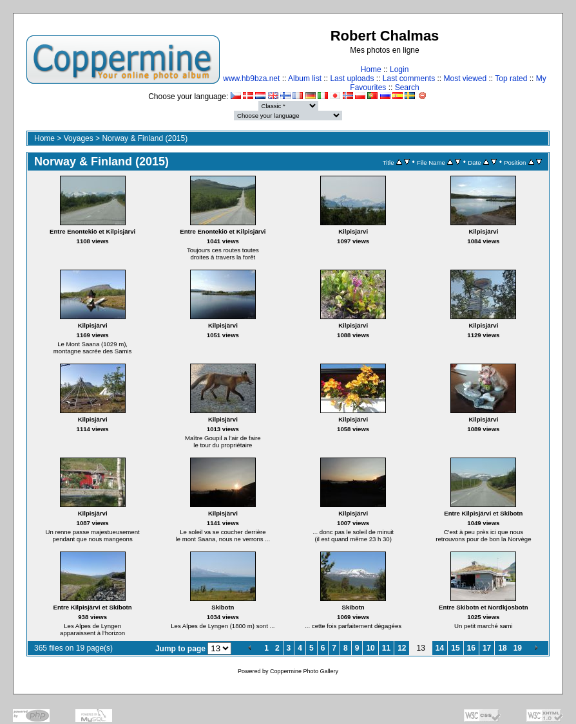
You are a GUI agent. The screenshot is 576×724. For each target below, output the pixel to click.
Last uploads (352, 78)
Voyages (78, 138)
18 (502, 648)
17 (487, 648)
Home (371, 69)
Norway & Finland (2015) (144, 138)
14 (440, 648)
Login (399, 69)
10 (370, 648)
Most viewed (465, 78)
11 (386, 648)
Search (407, 87)
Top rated (511, 78)
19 (518, 648)
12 (402, 648)
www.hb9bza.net (251, 78)
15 (455, 648)
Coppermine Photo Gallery (304, 671)
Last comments (409, 78)
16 (471, 648)
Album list (305, 78)
